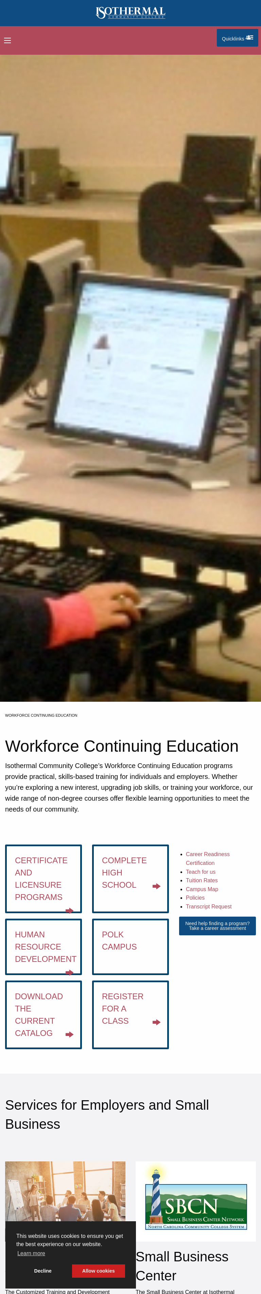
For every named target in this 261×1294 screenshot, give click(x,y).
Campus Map (202, 889)
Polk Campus (119, 940)
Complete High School (131, 875)
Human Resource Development (45, 951)
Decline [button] (43, 1271)
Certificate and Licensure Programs (44, 884)
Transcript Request (209, 906)
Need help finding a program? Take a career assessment (217, 926)
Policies (195, 898)
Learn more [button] (31, 1253)
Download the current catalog (44, 1017)
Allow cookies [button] (98, 1271)
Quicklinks (240, 37)
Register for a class (131, 1011)
